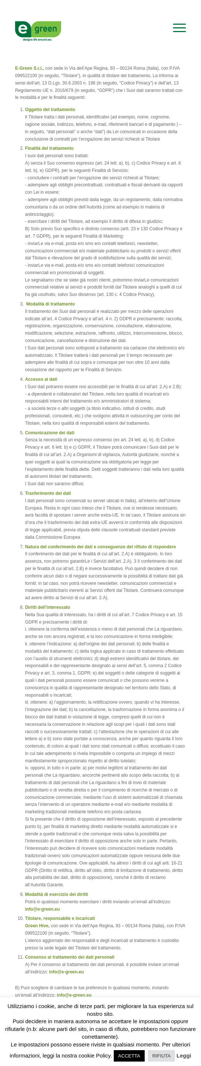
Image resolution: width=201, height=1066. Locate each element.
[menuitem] (176, 28)
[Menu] (176, 28)
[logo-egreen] (83, 28)
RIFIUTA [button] (161, 1056)
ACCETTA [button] (129, 1056)
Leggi (184, 1055)
